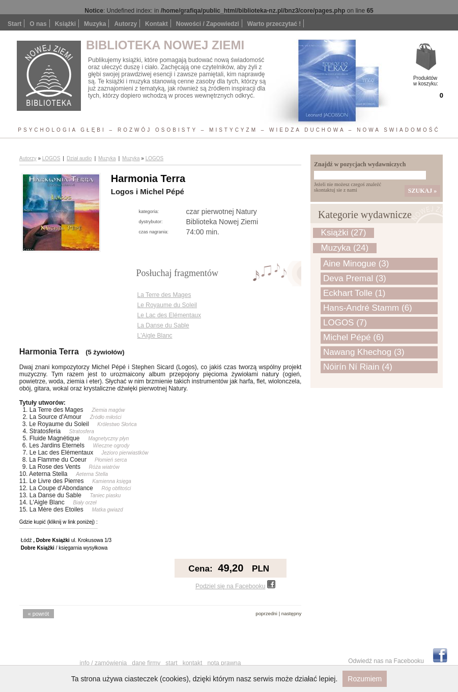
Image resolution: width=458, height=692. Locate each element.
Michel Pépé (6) (353, 337)
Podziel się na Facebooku (235, 586)
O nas (38, 23)
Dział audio (79, 158)
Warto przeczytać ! (274, 23)
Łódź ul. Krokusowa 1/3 (66, 540)
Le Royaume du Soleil (167, 305)
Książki (65, 23)
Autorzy (125, 23)
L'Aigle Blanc (155, 335)
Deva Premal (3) (354, 278)
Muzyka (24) (345, 248)
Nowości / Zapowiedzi (207, 23)
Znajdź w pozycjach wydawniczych (360, 164)
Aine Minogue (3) (356, 263)
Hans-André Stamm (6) (367, 308)
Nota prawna (224, 663)
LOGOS (51, 158)
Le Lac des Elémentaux (169, 315)
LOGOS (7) (345, 322)
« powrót (38, 614)
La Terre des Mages (164, 294)
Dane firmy (146, 663)
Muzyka (107, 158)
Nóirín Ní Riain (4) (357, 367)
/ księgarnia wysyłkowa (64, 548)
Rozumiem (365, 679)
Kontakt (156, 23)
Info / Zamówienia (103, 663)
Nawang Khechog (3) (364, 352)
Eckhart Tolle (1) (354, 293)
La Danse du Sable (163, 325)
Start (14, 23)
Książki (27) (343, 232)
